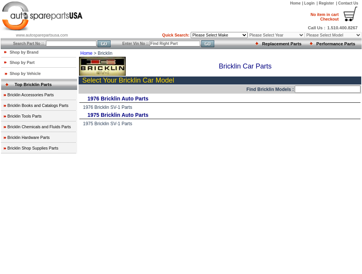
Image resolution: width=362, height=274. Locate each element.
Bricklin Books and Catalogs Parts (38, 105)
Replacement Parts (282, 43)
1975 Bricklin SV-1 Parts (107, 123)
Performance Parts (335, 43)
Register (326, 3)
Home (295, 3)
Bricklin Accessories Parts (31, 94)
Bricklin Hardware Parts (29, 137)
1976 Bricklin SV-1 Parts (107, 107)
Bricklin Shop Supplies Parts (33, 148)
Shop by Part (22, 62)
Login (310, 3)
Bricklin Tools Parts (25, 116)
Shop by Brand (23, 52)
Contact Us (348, 3)
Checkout (324, 16)
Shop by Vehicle (25, 73)
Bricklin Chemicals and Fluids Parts (39, 126)
